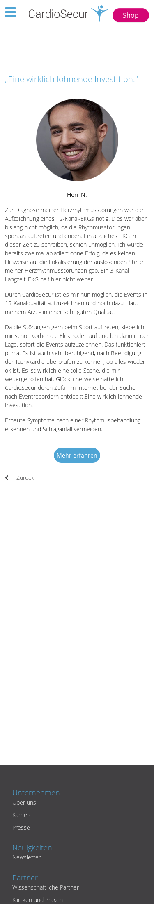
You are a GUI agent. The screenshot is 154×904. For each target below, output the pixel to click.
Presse (21, 827)
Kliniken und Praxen (37, 900)
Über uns (24, 802)
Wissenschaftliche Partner (45, 887)
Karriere (22, 815)
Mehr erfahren (77, 455)
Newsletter (26, 857)
